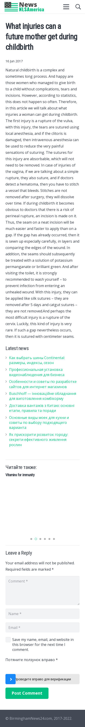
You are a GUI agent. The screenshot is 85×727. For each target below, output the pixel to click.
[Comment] (42, 590)
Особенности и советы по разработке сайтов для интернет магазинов (43, 384)
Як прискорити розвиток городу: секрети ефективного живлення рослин (38, 439)
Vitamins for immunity (19, 475)
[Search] (78, 7)
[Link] (24, 6)
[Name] (42, 614)
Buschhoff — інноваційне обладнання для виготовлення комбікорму (42, 396)
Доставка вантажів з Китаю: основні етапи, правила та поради (41, 408)
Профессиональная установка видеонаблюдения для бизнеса (36, 372)
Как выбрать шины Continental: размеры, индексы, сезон (37, 360)
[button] (31, 539)
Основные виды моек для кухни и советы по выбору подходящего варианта (39, 422)
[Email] (42, 628)
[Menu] (66, 6)
